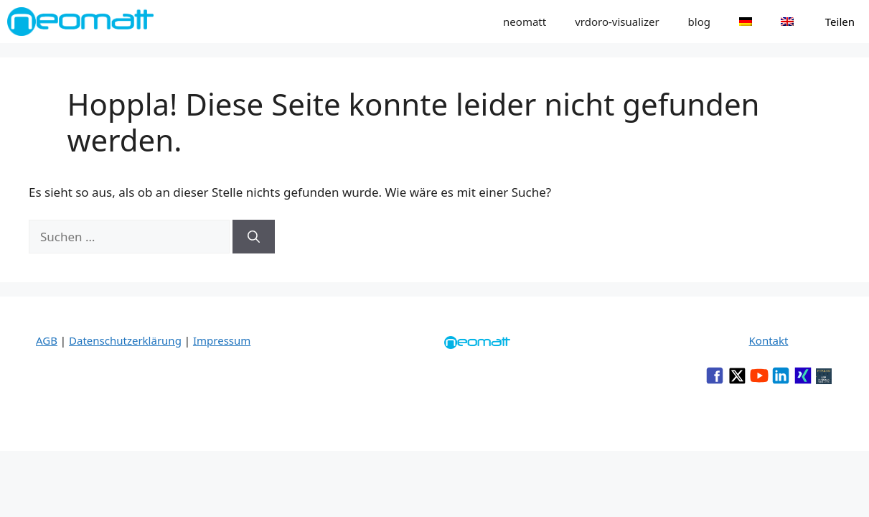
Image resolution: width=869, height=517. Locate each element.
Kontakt (769, 340)
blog (699, 21)
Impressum (221, 340)
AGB (46, 340)
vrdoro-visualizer (617, 21)
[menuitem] (745, 21)
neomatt (524, 21)
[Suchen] (253, 237)
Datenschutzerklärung (125, 340)
